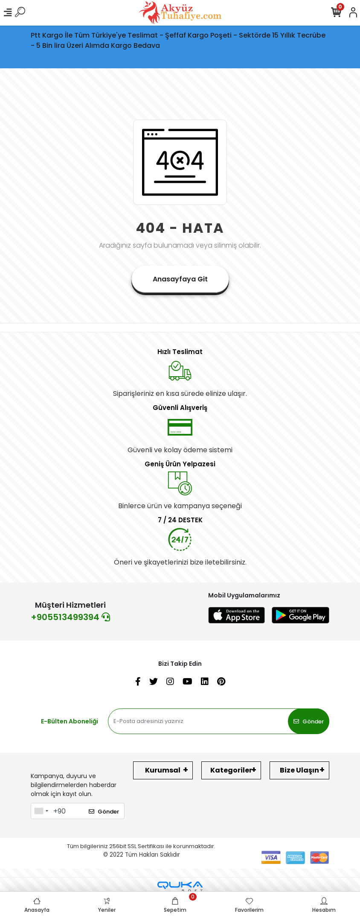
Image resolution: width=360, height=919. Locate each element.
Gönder (308, 721)
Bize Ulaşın (299, 770)
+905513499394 (70, 617)
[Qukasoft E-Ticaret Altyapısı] (180, 886)
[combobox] (41, 811)
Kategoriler (231, 770)
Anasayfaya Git (180, 279)
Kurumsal (162, 770)
